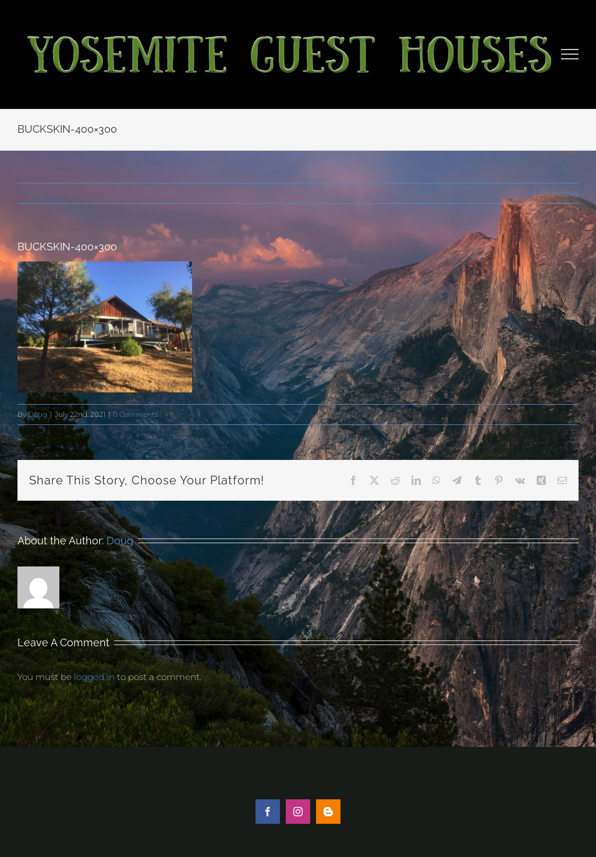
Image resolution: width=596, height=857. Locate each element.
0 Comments (135, 414)
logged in (94, 676)
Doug (37, 414)
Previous (560, 193)
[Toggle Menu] (570, 54)
